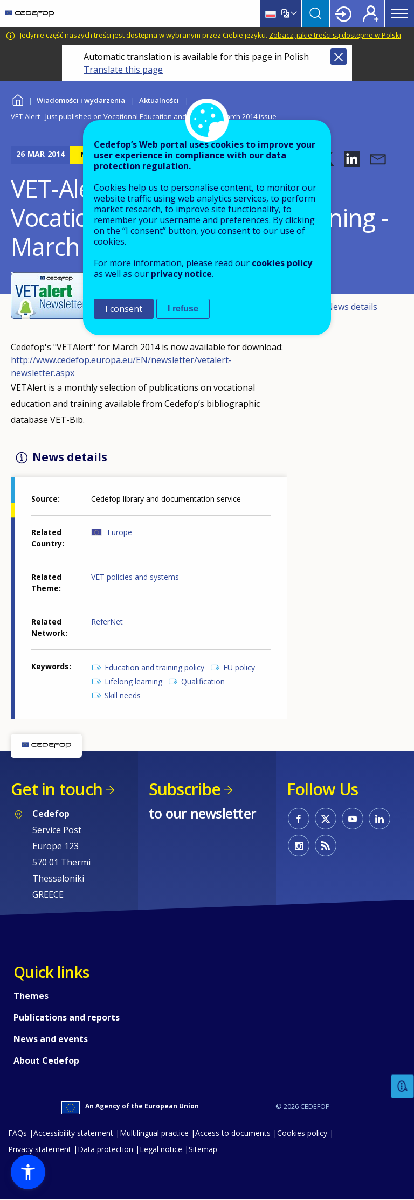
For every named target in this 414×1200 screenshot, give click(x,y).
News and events (50, 1039)
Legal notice (161, 1149)
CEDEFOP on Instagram (298, 845)
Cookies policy (302, 1133)
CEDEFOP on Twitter (325, 818)
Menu (399, 13)
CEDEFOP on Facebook (298, 818)
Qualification (203, 681)
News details (351, 307)
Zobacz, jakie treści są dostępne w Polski (335, 35)
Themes (31, 996)
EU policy (239, 667)
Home (17, 99)
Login (343, 13)
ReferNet (107, 621)
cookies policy (282, 263)
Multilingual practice (154, 1133)
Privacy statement (39, 1149)
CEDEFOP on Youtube (352, 818)
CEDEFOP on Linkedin (379, 818)
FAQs (17, 1133)
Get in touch (56, 789)
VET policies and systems (135, 577)
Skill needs (123, 695)
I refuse (183, 308)
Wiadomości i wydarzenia (81, 100)
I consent (123, 309)
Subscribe (184, 789)
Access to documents (233, 1133)
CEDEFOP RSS (325, 845)
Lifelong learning (133, 681)
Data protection (105, 1149)
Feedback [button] (402, 1086)
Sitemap (203, 1149)
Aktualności (159, 100)
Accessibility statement (73, 1133)
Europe (119, 532)
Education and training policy (154, 667)
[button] (352, 159)
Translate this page (123, 69)
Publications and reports (66, 1017)
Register (370, 13)
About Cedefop (46, 1060)
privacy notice (181, 274)
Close (338, 56)
